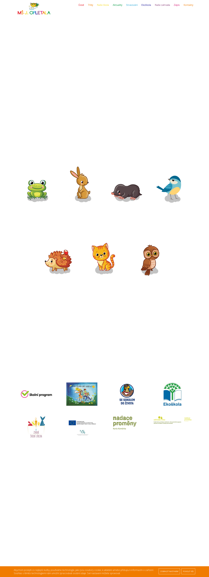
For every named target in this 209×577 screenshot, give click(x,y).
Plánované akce (36, 221)
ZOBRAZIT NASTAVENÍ (169, 571)
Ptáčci (66, 542)
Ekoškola (20, 542)
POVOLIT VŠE (188, 571)
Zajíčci (66, 535)
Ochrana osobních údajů (27, 551)
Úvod (19, 530)
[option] (104, 56)
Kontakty (20, 554)
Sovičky (67, 552)
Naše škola (21, 533)
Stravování (21, 539)
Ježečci (66, 545)
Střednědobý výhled (25, 548)
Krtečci (66, 538)
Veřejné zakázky (24, 545)
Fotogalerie (36, 230)
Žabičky (67, 531)
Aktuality (20, 536)
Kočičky (67, 549)
